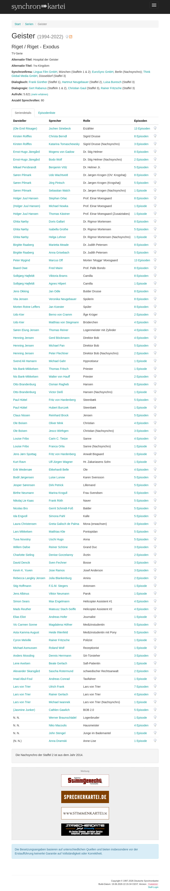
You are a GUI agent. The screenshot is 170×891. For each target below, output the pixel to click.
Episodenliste (46, 112)
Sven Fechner (58, 562)
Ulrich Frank (56, 686)
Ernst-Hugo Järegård (26, 151)
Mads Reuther (22, 609)
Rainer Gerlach (58, 694)
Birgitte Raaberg (23, 244)
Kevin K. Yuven (23, 570)
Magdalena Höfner (60, 624)
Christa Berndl (58, 136)
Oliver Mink (56, 423)
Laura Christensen (25, 523)
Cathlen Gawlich (59, 709)
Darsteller (20, 120)
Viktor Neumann (59, 593)
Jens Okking (21, 291)
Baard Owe (20, 268)
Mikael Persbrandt (24, 167)
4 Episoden (141, 322)
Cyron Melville (22, 640)
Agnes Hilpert (57, 283)
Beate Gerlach (58, 663)
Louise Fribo (21, 438)
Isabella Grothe (58, 229)
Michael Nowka (58, 206)
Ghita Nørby (21, 221)
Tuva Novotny (22, 539)
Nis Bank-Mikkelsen (25, 368)
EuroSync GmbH (102, 71)
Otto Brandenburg (24, 384)
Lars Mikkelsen (22, 531)
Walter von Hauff (59, 376)
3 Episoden (141, 144)
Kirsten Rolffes (22, 136)
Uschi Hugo (56, 539)
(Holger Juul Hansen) (26, 206)
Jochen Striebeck (60, 128)
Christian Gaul (77, 88)
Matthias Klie (57, 531)
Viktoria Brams (58, 275)
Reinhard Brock (59, 415)
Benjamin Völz (58, 167)
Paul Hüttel (20, 399)
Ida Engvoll (20, 516)
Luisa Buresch (112, 82)
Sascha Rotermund (61, 671)
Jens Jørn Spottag (25, 454)
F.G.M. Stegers (58, 585)
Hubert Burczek (58, 407)
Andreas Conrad (59, 678)
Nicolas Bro (20, 508)
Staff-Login (153, 887)
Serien (29, 24)
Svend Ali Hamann (25, 361)
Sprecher (55, 120)
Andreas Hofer (58, 616)
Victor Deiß (56, 392)
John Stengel (57, 733)
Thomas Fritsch (58, 368)
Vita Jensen (20, 299)
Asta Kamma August (26, 632)
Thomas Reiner (58, 330)
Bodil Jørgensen (23, 477)
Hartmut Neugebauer (75, 82)
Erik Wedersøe (22, 469)
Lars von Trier (22, 686)
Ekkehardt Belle (59, 469)
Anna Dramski (58, 740)
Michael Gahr (57, 361)
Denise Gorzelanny (61, 554)
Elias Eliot (19, 616)
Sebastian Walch (59, 190)
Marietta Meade (59, 244)
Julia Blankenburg (60, 578)
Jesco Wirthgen (58, 430)
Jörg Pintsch (56, 182)
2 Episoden (141, 159)
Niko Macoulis (58, 725)
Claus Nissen (21, 415)
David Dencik (21, 562)
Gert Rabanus (38, 88)
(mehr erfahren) (39, 94)
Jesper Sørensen (24, 485)
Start (18, 24)
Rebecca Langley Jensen (29, 578)
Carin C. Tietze (58, 438)
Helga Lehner (57, 237)
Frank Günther (38, 82)
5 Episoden (141, 167)
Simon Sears (21, 601)
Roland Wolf (56, 647)
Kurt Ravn (19, 461)
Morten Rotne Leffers (26, 306)
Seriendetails (23, 112)
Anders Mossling (23, 655)
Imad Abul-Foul (22, 678)
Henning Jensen (23, 337)
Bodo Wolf (55, 159)
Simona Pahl (57, 516)
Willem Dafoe (21, 547)
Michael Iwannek (59, 702)
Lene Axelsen (21, 663)
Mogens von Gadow (61, 151)
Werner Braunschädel (62, 717)
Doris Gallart (57, 221)
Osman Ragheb (59, 384)
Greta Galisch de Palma (64, 523)
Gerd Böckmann (59, 337)
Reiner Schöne (58, 547)
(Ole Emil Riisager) (25, 128)
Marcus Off (56, 260)
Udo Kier (18, 314)
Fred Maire (56, 268)
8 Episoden (141, 136)
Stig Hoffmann (22, 585)
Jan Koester (56, 306)
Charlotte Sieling (23, 554)
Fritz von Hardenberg (62, 399)
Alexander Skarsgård (26, 671)
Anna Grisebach (59, 252)
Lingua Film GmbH (45, 71)
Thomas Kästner (59, 213)
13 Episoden (142, 128)
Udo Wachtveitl (58, 175)
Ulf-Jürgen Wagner (61, 461)
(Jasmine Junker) (24, 709)
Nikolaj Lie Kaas (23, 500)
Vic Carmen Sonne (25, 624)
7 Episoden (141, 686)
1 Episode (140, 190)
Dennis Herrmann (60, 655)
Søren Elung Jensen (26, 330)
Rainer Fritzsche (111, 88)
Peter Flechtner (58, 353)
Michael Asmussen (25, 647)
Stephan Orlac (58, 198)
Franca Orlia (56, 446)
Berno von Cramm (60, 314)
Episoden (140, 120)
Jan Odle (54, 291)
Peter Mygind (21, 260)
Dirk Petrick (56, 485)
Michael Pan (56, 345)
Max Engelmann (59, 601)
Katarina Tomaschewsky (64, 144)
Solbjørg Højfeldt (23, 275)
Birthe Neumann (23, 492)
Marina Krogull (58, 492)
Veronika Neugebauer (62, 299)
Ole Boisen (20, 423)
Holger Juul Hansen (25, 198)
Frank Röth (56, 500)
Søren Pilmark (22, 175)
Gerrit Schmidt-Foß (61, 508)
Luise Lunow (57, 477)
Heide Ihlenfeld (58, 632)
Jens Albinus (21, 593)
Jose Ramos (57, 570)
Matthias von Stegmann (64, 322)
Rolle (86, 120)
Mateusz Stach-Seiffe (62, 609)
